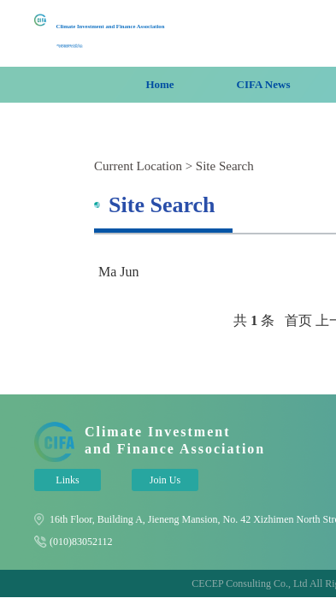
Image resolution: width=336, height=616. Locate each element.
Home (159, 84)
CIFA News (264, 84)
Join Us (165, 480)
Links (67, 480)
